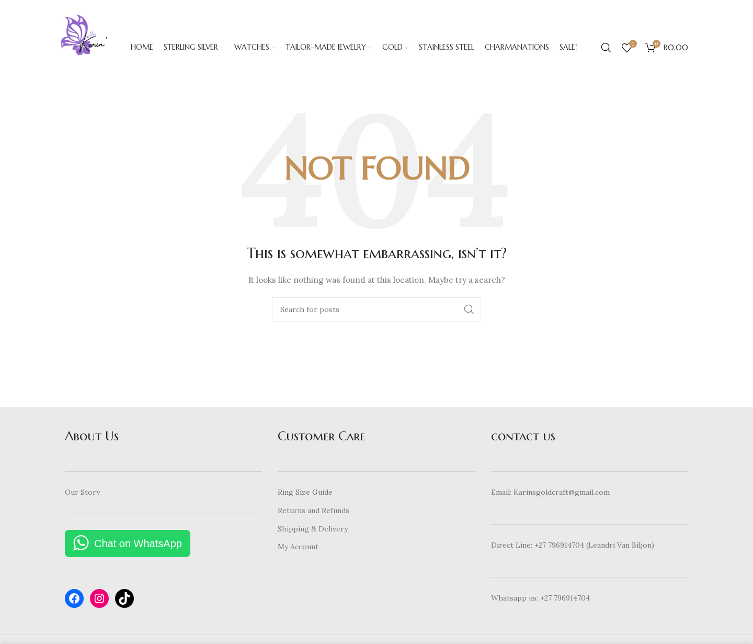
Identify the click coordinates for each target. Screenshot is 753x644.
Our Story (82, 497)
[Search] (606, 49)
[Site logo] (86, 49)
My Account (298, 551)
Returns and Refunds (313, 514)
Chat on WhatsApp (138, 547)
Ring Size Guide (305, 497)
